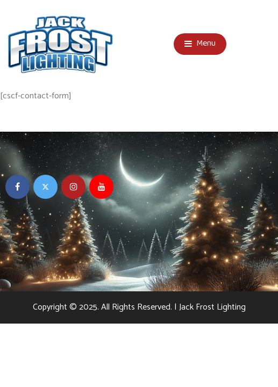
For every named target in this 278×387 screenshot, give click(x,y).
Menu (200, 44)
